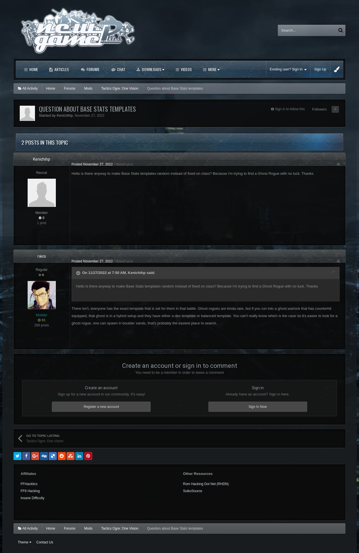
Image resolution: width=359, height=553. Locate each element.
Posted (90, 164)
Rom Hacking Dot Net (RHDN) (206, 484)
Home (33, 69)
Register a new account (101, 407)
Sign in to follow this (290, 109)
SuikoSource (192, 491)
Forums (92, 69)
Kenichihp (65, 115)
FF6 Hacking (30, 491)
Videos (186, 69)
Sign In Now (257, 407)
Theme (24, 542)
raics (42, 256)
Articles (61, 69)
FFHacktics (29, 484)
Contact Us (44, 542)
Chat (120, 69)
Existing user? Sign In (288, 69)
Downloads (152, 69)
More (213, 69)
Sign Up (320, 69)
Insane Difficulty (33, 498)
